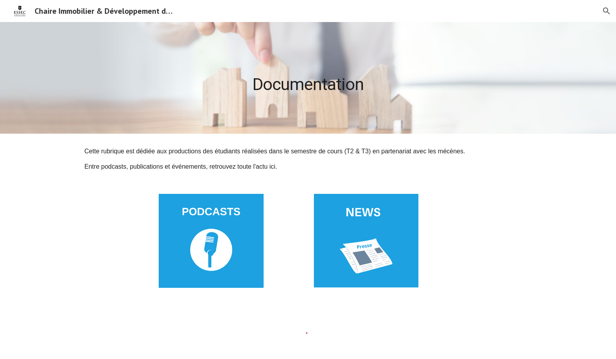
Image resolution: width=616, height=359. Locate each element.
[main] (308, 78)
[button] (606, 11)
